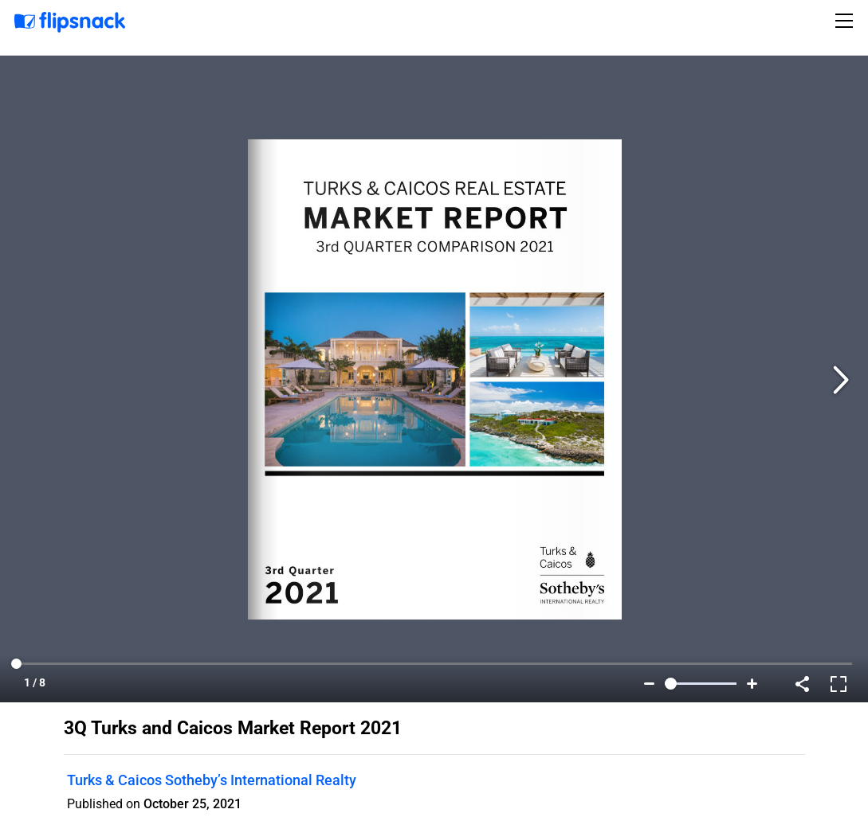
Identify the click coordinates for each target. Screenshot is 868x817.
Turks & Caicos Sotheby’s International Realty (211, 780)
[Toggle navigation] (846, 20)
